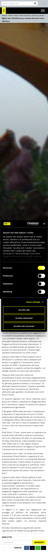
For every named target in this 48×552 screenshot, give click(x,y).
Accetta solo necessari (24, 326)
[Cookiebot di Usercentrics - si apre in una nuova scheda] (29, 223)
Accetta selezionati (24, 318)
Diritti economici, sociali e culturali (32, 15)
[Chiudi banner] (44, 224)
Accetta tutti (24, 310)
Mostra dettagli (33, 302)
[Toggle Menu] (43, 10)
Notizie (4, 15)
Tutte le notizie (13, 15)
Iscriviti (39, 542)
